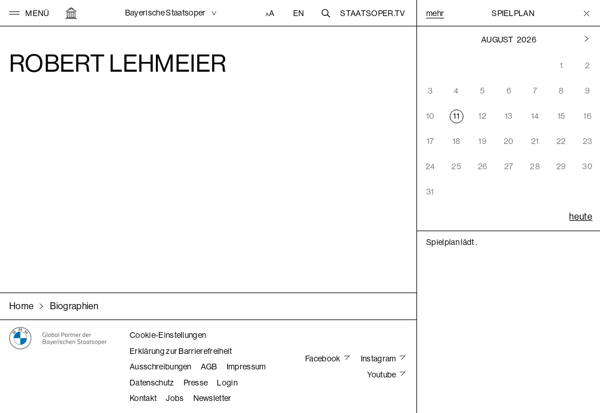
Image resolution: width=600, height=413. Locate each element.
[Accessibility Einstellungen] (271, 13)
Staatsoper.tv (372, 13)
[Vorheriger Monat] (586, 39)
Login (227, 382)
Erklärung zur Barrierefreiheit (181, 351)
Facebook (323, 358)
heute (581, 216)
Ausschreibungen (161, 366)
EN (299, 13)
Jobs (175, 398)
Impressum (246, 366)
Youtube (382, 374)
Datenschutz (152, 382)
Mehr (435, 13)
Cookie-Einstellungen (168, 335)
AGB (209, 366)
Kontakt (143, 398)
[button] (29, 13)
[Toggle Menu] (586, 13)
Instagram (379, 358)
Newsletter (212, 398)
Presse (196, 382)
